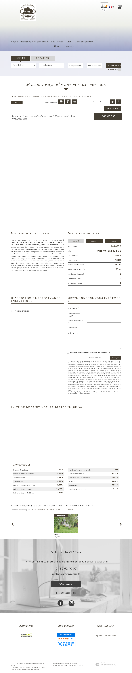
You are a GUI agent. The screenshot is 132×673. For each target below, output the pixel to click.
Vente (21, 58)
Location (42, 58)
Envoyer (115, 358)
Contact (88, 41)
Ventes (23, 41)
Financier (113, 241)
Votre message (74, 333)
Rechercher (113, 65)
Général (76, 241)
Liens (43, 667)
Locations (32, 41)
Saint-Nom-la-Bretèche (51, 96)
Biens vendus (69, 44)
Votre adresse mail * (74, 315)
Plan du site (14, 667)
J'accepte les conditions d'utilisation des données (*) (90, 352)
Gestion (79, 41)
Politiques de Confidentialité (101, 392)
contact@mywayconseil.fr (66, 573)
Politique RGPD (35, 669)
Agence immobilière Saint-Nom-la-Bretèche (25, 96)
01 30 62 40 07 (66, 568)
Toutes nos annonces (23, 669)
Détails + (94, 241)
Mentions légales (24, 667)
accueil (15, 41)
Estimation (44, 41)
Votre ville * (73, 328)
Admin (14, 669)
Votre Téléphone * (75, 321)
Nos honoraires (35, 667)
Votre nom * (73, 308)
